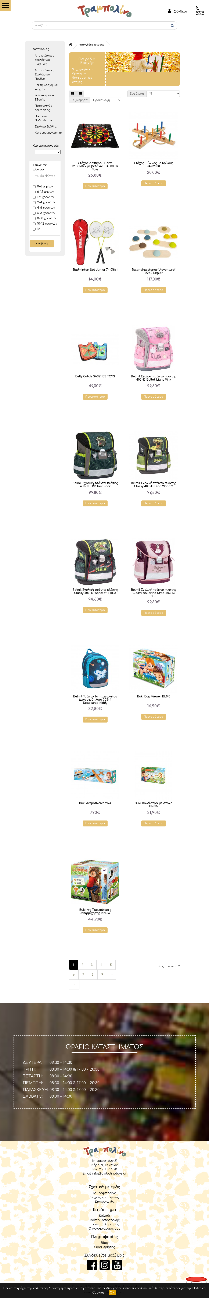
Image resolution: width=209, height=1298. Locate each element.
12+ (37, 229)
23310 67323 (108, 1169)
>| (74, 984)
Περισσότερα (95, 186)
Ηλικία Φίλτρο (45, 175)
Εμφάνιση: (137, 93)
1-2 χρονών (43, 197)
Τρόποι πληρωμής (104, 1224)
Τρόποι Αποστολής (104, 1220)
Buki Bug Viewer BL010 (153, 696)
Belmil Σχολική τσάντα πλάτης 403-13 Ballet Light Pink (153, 378)
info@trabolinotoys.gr (109, 1173)
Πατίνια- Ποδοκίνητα (43, 118)
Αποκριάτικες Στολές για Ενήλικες (44, 60)
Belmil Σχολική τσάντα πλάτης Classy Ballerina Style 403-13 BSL (153, 593)
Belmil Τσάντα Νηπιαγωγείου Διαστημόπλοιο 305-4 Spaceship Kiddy (95, 699)
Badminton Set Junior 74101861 (95, 269)
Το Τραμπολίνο (104, 1193)
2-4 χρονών (44, 202)
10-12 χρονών (45, 223)
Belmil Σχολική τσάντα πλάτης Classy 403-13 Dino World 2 (153, 485)
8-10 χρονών (44, 218)
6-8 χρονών (44, 213)
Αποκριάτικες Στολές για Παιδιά (44, 74)
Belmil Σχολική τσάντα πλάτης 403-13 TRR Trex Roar (95, 485)
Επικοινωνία (105, 1201)
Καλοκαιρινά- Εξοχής (44, 97)
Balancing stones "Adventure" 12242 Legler (154, 271)
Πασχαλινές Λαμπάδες (43, 108)
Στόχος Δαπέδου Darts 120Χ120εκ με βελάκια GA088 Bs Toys (95, 166)
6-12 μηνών (43, 192)
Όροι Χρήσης (104, 1247)
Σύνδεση (181, 11)
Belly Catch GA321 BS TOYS (95, 376)
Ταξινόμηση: (79, 100)
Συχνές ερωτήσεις (104, 1197)
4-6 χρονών (44, 208)
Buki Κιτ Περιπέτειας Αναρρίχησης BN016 (95, 911)
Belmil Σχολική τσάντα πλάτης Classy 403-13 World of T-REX (95, 591)
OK (112, 1292)
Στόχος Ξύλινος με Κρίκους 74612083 (153, 165)
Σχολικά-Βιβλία (46, 126)
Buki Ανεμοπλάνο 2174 (95, 803)
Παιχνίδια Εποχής (91, 44)
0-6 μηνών (43, 186)
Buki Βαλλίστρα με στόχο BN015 (153, 805)
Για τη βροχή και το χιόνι (46, 87)
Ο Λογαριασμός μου (104, 1228)
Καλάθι (104, 1215)
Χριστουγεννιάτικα (48, 132)
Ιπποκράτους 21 (104, 1160)
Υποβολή (42, 243)
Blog (104, 1242)
